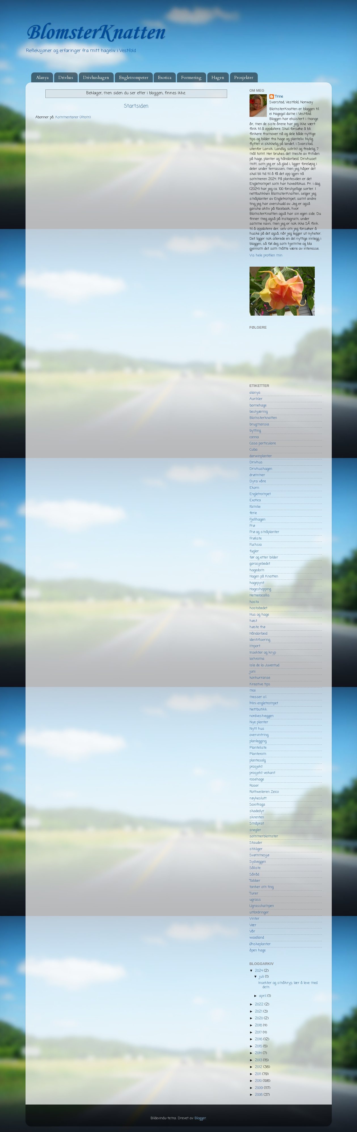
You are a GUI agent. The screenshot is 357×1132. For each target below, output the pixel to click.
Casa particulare (263, 443)
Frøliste (256, 538)
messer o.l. (258, 697)
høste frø (257, 627)
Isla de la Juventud (264, 665)
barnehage (258, 405)
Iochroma (257, 659)
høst (253, 621)
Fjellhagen (257, 519)
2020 (259, 1018)
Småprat (257, 823)
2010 (259, 1081)
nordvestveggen (262, 716)
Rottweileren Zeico (264, 792)
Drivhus (65, 77)
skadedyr (257, 811)
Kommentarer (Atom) (73, 117)
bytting (255, 430)
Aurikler (256, 399)
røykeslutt (258, 798)
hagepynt (257, 583)
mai (253, 690)
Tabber (255, 880)
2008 (259, 1094)
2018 (259, 1025)
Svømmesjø (259, 855)
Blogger (200, 1118)
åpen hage (258, 950)
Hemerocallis (260, 595)
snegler (255, 830)
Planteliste (258, 747)
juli (262, 976)
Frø (252, 525)
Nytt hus (257, 728)
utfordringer (259, 912)
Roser (254, 785)
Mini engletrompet (264, 703)
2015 (259, 1046)
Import (255, 646)
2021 (259, 1011)
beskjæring (259, 411)
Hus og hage (259, 614)
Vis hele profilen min (266, 255)
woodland (257, 937)
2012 (259, 1067)
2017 (259, 1032)
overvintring (259, 735)
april (263, 996)
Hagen (218, 77)
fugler (254, 551)
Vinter (254, 918)
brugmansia (259, 424)
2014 (259, 1053)
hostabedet (258, 608)
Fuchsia (256, 544)
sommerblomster (264, 836)
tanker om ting (262, 887)
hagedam (257, 570)
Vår (252, 931)
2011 (258, 1074)
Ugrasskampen (262, 906)
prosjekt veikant (262, 773)
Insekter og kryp (263, 652)
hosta (254, 602)
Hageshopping (260, 589)
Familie (255, 507)
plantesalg (258, 760)
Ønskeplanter (260, 944)
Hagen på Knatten (264, 576)
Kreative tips (260, 684)
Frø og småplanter (264, 532)
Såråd (254, 874)
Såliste (255, 868)
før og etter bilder (264, 557)
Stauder (256, 843)
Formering (191, 77)
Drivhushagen (96, 77)
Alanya (42, 77)
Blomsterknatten (263, 418)
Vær (253, 925)
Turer (254, 893)
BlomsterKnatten (95, 32)
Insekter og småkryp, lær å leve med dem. (288, 985)
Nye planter (259, 722)
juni (252, 671)
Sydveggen (258, 861)
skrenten (257, 817)
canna (254, 437)
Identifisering (260, 640)
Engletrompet (260, 494)
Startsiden (136, 106)
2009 (259, 1088)
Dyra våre (258, 481)
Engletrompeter (133, 77)
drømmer (257, 475)
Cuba (253, 449)
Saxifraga (257, 804)
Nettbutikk (258, 709)
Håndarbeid (258, 633)
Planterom (258, 754)
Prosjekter (243, 77)
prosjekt (256, 766)
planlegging (258, 741)
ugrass (255, 899)
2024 (259, 970)
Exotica (164, 77)
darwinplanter (261, 456)
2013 (259, 1060)
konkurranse (260, 678)
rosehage (257, 779)
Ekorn (254, 488)
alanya (255, 392)
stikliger (256, 849)
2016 (259, 1039)
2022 (260, 1004)
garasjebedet (260, 563)
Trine (279, 96)
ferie (253, 513)
